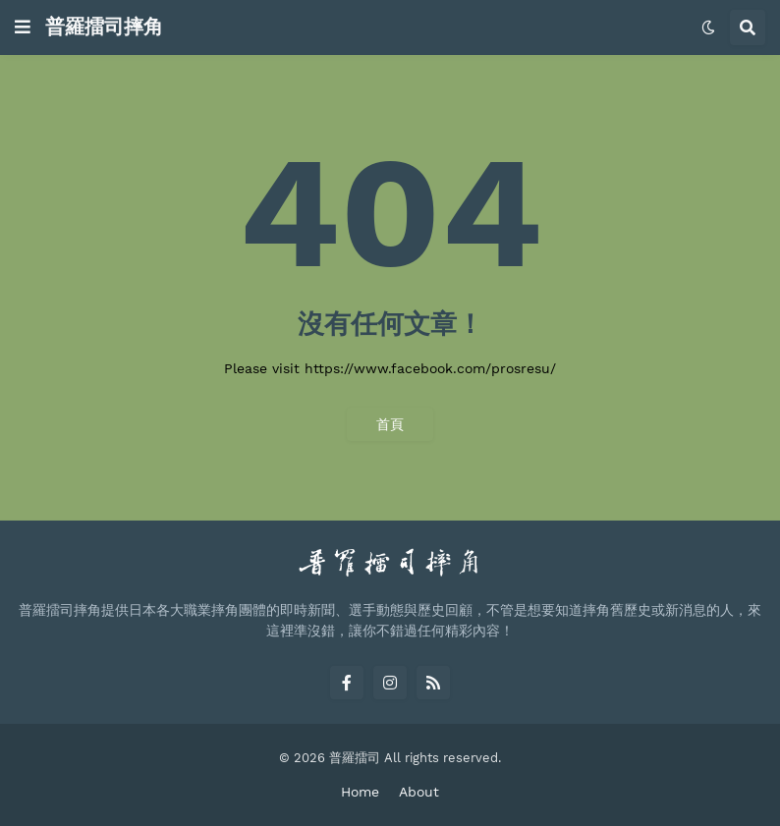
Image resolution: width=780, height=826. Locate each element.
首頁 (390, 424)
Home (360, 791)
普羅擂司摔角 (104, 26)
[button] (22, 27)
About (419, 791)
